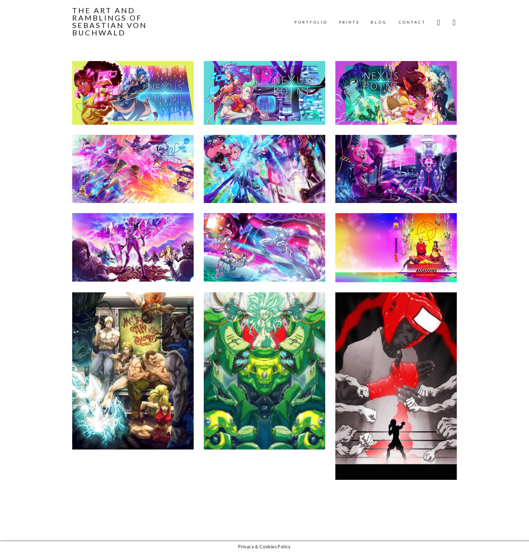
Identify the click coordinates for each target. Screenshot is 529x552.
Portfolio (311, 22)
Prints (349, 22)
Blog (379, 22)
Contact (412, 22)
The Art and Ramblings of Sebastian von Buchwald (109, 21)
